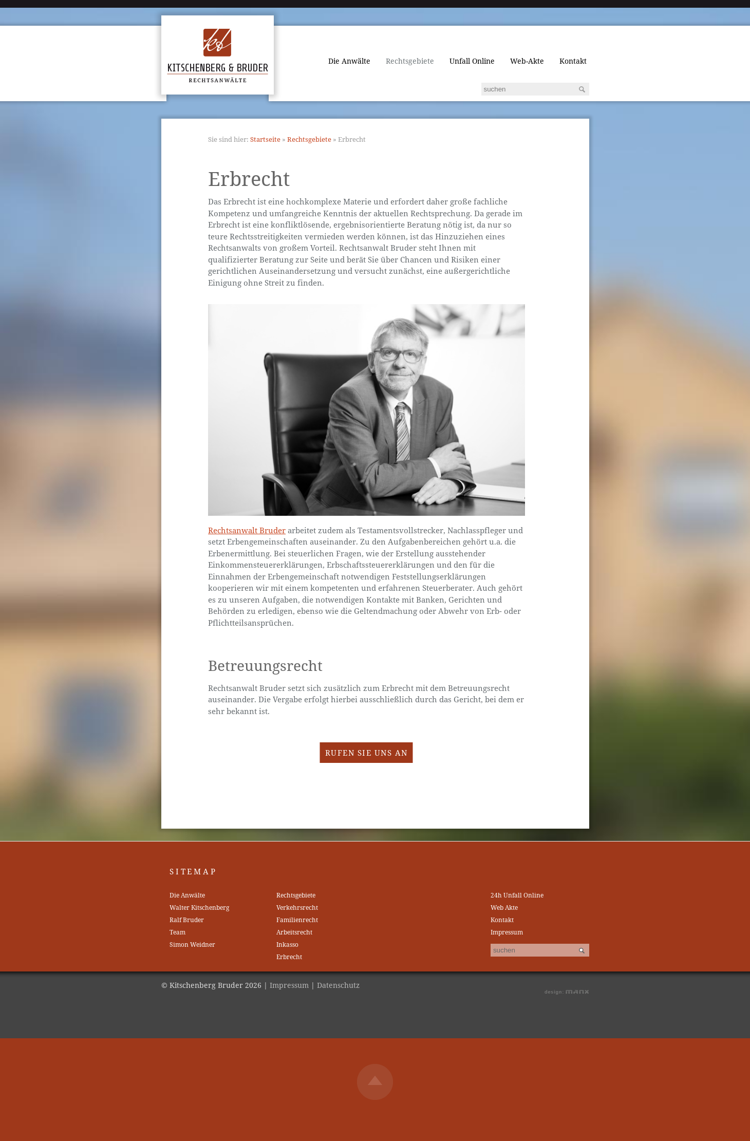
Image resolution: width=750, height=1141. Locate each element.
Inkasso (287, 944)
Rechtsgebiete (410, 61)
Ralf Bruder (187, 919)
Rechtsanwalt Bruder (247, 530)
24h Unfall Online (517, 895)
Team (177, 932)
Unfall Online (472, 61)
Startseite (265, 139)
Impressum (507, 932)
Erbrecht (289, 956)
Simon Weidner (192, 944)
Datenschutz (338, 985)
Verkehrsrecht (297, 907)
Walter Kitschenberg (199, 907)
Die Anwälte (349, 61)
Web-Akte (527, 61)
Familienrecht (297, 919)
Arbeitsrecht (294, 932)
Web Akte (504, 907)
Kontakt (573, 61)
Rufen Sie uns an (366, 752)
